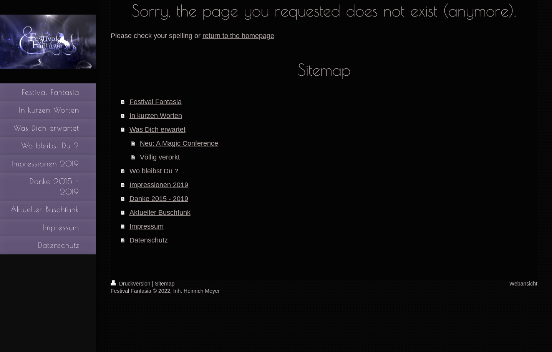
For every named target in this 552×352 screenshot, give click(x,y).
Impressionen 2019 (158, 185)
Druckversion (131, 284)
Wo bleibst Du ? (153, 171)
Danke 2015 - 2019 (158, 198)
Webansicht (523, 284)
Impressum (146, 226)
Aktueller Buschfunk (160, 212)
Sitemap (164, 284)
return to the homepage (238, 36)
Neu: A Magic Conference (179, 143)
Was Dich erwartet (157, 129)
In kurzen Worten (155, 115)
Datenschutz (148, 240)
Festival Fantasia (155, 102)
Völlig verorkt (160, 157)
